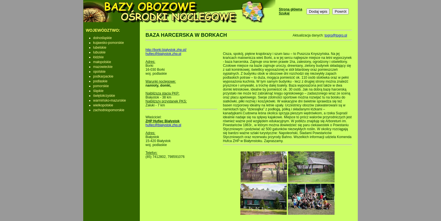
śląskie (98, 91)
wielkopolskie (103, 105)
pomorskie (101, 86)
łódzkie (98, 57)
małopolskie (102, 62)
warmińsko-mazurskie (109, 100)
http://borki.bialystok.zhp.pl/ (166, 50)
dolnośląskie (102, 38)
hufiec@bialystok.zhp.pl (163, 54)
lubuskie (99, 52)
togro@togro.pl (335, 35)
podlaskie (100, 81)
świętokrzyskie (104, 96)
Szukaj (284, 13)
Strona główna (290, 9)
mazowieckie (103, 67)
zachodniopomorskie (108, 110)
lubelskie (99, 48)
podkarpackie (103, 76)
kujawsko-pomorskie (108, 43)
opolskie (99, 72)
